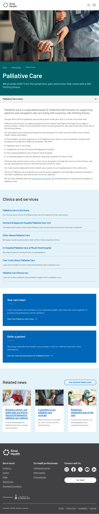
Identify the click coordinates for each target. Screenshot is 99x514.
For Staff (80, 480)
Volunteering (8, 482)
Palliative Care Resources (15, 272)
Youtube (87, 469)
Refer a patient (39, 473)
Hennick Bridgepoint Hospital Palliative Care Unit (27, 222)
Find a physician (40, 477)
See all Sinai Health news (80, 382)
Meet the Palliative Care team (20, 319)
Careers (6, 473)
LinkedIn (94, 469)
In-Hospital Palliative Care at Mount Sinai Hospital (27, 247)
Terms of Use (71, 508)
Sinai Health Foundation (12, 486)
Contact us (7, 468)
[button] (88, 5)
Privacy (61, 508)
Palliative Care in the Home (16, 210)
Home (5, 67)
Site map (93, 508)
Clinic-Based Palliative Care (16, 235)
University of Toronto (43, 178)
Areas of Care (16, 67)
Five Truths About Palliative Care (19, 260)
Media (5, 477)
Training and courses (42, 468)
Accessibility (82, 508)
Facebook (73, 469)
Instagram (66, 469)
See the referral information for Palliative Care (28, 355)
